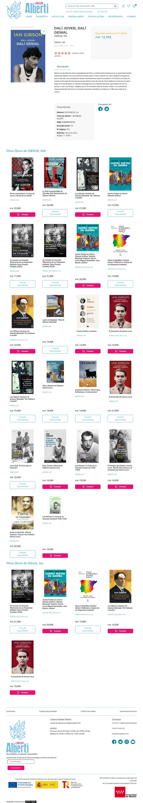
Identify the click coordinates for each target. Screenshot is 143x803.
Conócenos (10, 711)
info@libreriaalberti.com (120, 734)
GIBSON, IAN (14, 200)
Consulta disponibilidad (55, 213)
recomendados (115, 16)
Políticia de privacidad (48, 711)
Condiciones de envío (128, 711)
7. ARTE (31, 27)
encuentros (42, 16)
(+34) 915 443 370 (118, 728)
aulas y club (58, 16)
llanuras (131, 16)
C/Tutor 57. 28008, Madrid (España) (124, 723)
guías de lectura (96, 16)
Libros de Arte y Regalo (22, 27)
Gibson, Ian (56, 271)
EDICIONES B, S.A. (71, 112)
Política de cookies (88, 711)
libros (29, 16)
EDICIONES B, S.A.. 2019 (64, 46)
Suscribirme (16, 768)
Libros (12, 27)
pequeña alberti (76, 16)
